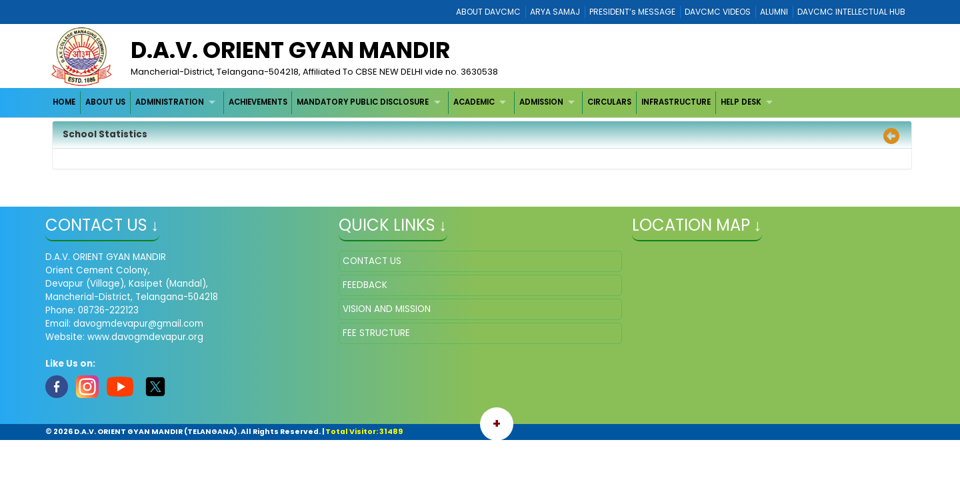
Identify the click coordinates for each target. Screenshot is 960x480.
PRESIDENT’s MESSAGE (632, 11)
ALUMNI (774, 11)
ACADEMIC (474, 102)
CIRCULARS (609, 102)
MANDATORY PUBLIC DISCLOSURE (363, 102)
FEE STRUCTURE (376, 333)
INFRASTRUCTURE (676, 102)
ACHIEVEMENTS (258, 102)
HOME (64, 102)
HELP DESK (741, 102)
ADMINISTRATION (169, 102)
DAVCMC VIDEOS (718, 11)
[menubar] (415, 102)
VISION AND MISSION (387, 309)
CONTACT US (372, 261)
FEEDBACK (365, 285)
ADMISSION (541, 102)
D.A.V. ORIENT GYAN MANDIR (290, 50)
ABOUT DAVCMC (488, 11)
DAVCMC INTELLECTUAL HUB (851, 11)
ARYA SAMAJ (555, 11)
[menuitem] (65, 102)
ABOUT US (105, 102)
